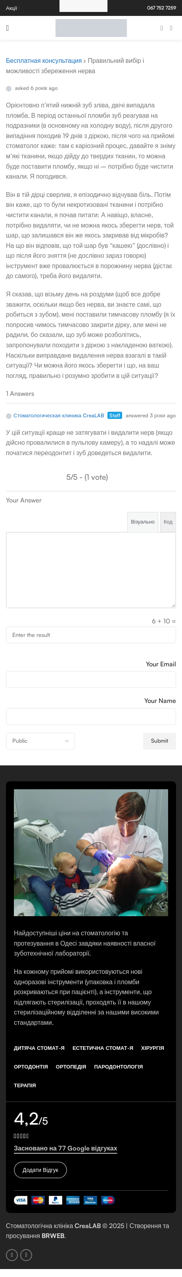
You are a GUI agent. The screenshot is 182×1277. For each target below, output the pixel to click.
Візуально (143, 521)
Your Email (161, 664)
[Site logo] (91, 27)
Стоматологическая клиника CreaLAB (55, 415)
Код (168, 521)
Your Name (160, 701)
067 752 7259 (161, 8)
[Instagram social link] (171, 28)
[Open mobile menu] (7, 28)
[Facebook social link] (162, 28)
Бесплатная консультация (44, 60)
